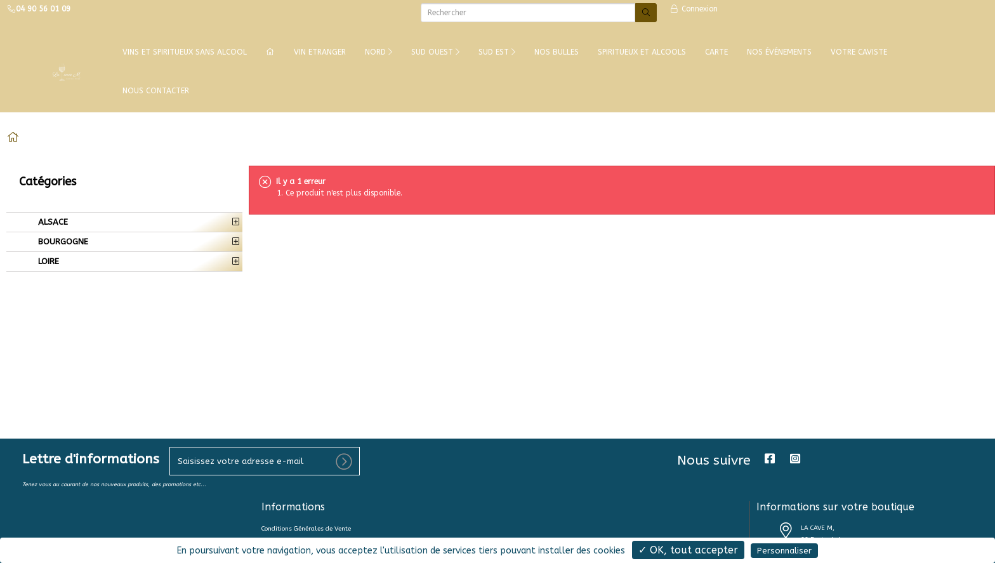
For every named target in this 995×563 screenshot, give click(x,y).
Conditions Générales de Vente (306, 529)
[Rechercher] (528, 12)
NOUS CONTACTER (155, 90)
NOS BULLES (556, 52)
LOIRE (47, 261)
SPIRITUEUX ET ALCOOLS (642, 52)
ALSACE (52, 222)
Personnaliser (784, 550)
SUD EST (496, 52)
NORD (378, 52)
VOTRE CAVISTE (859, 52)
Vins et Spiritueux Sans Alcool (184, 52)
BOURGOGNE (62, 241)
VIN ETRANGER (320, 52)
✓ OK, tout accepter (688, 550)
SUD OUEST (435, 52)
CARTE (716, 52)
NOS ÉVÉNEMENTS (779, 52)
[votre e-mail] (264, 461)
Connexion (693, 8)
